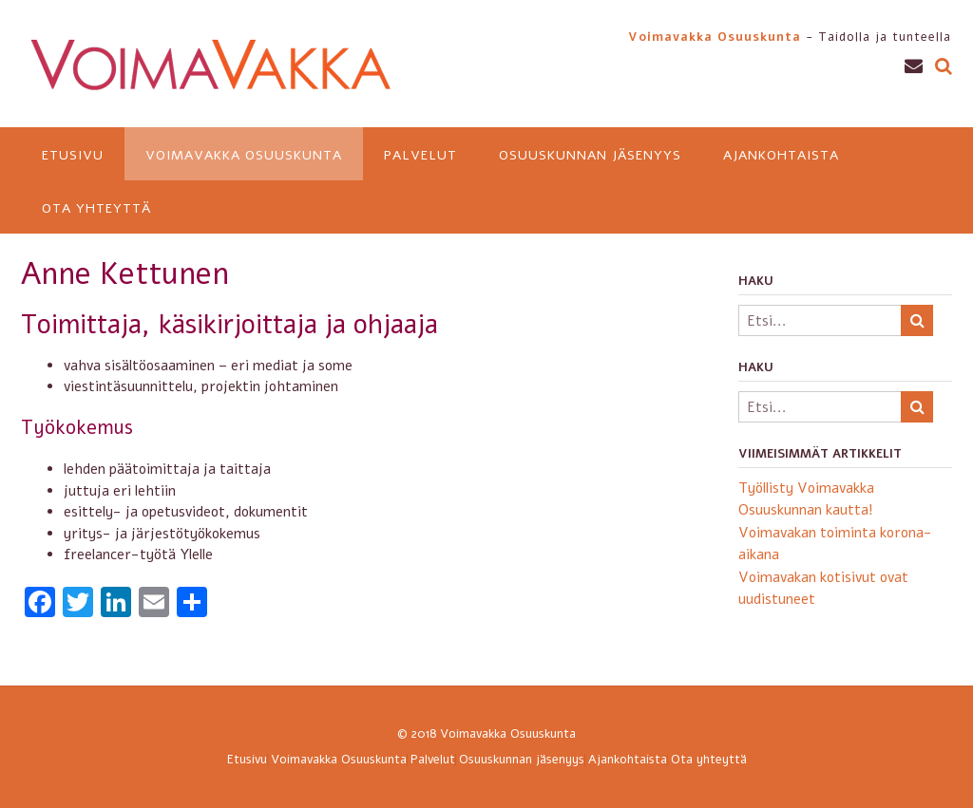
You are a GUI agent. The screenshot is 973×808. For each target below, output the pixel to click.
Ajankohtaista (781, 155)
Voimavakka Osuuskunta (243, 155)
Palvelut (420, 155)
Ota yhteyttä (96, 208)
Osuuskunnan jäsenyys (590, 155)
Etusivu (73, 155)
